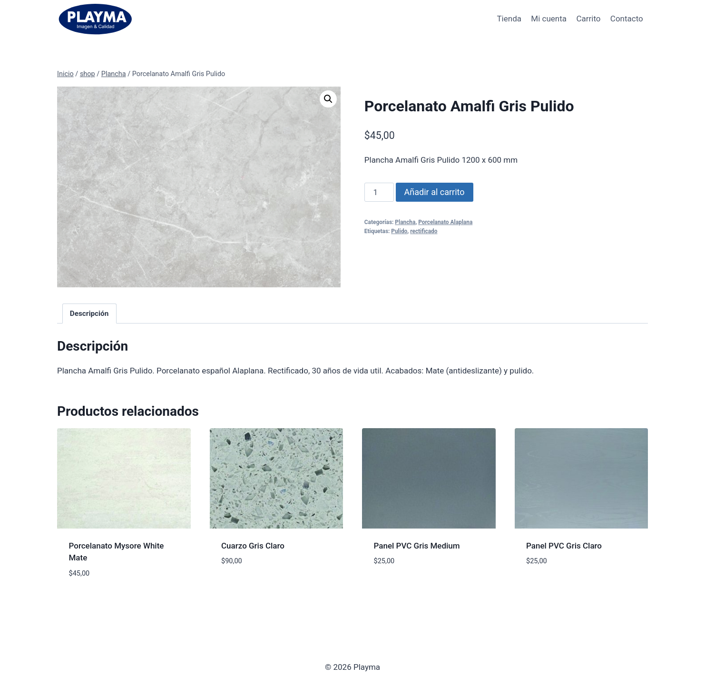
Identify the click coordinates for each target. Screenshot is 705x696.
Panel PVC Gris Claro (564, 545)
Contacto (626, 18)
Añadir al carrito (434, 192)
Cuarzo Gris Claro (252, 545)
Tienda (509, 18)
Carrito (588, 18)
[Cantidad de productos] (379, 192)
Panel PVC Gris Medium (417, 545)
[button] (328, 99)
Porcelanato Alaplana (445, 222)
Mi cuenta (549, 18)
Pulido (399, 231)
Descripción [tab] (89, 313)
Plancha (405, 222)
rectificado (423, 231)
